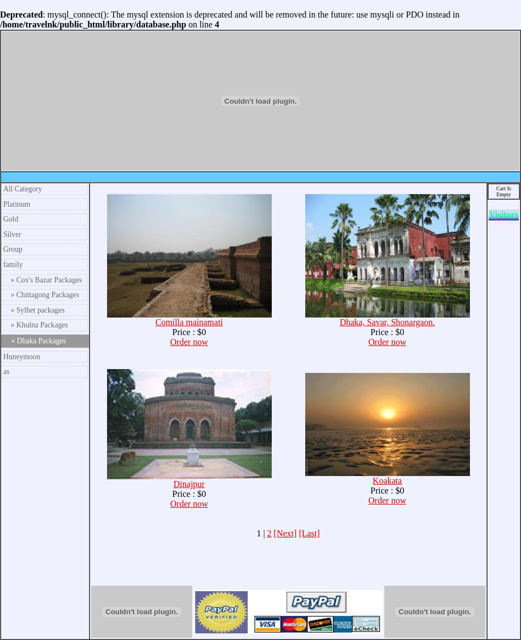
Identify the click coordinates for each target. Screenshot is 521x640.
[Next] (285, 533)
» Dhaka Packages (35, 341)
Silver (12, 234)
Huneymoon (21, 357)
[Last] (309, 533)
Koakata (387, 476)
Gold (10, 219)
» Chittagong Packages (41, 295)
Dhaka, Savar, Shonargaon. (387, 318)
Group (13, 249)
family (13, 264)
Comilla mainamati (189, 318)
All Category (22, 189)
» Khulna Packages (35, 325)
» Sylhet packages (34, 310)
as (6, 371)
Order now (189, 342)
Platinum (16, 204)
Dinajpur (189, 480)
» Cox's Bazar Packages (42, 280)
